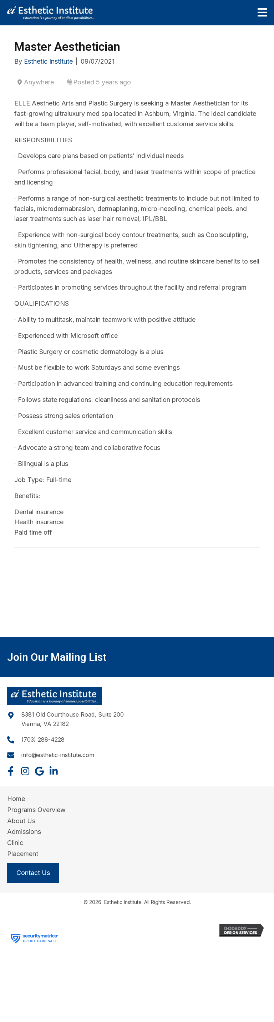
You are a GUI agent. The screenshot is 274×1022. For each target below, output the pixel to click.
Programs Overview (36, 810)
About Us (21, 821)
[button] (10, 771)
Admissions (24, 831)
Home (16, 798)
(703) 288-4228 (43, 739)
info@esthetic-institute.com (57, 754)
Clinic (15, 842)
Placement (22, 854)
